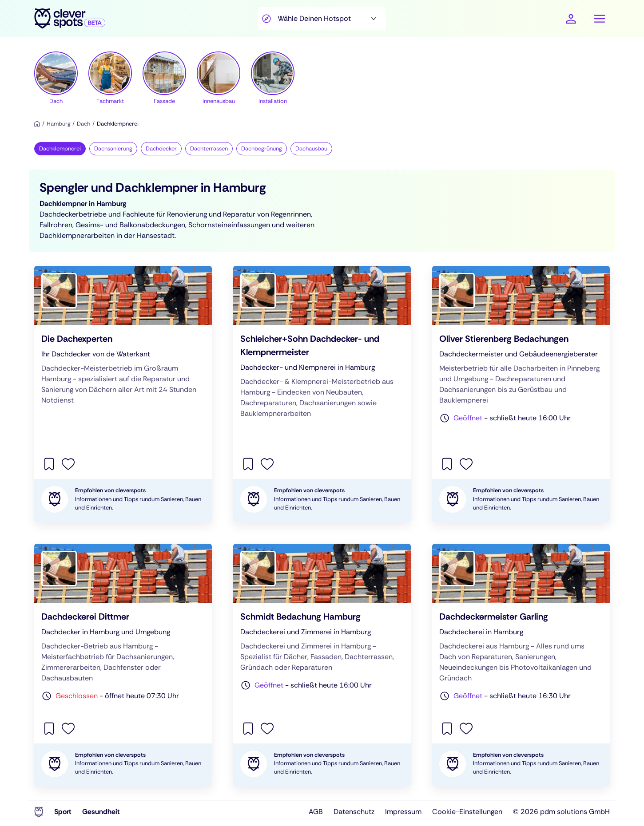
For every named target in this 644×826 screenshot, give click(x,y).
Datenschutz (354, 811)
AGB (316, 811)
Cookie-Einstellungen (467, 811)
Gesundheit (101, 811)
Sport (63, 811)
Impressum (403, 811)
